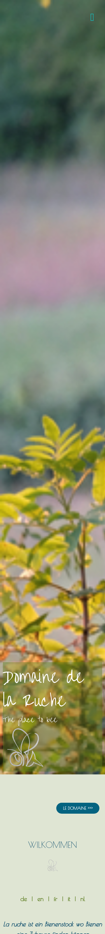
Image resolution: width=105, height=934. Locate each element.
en (40, 899)
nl (82, 899)
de (23, 899)
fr (55, 899)
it (69, 899)
